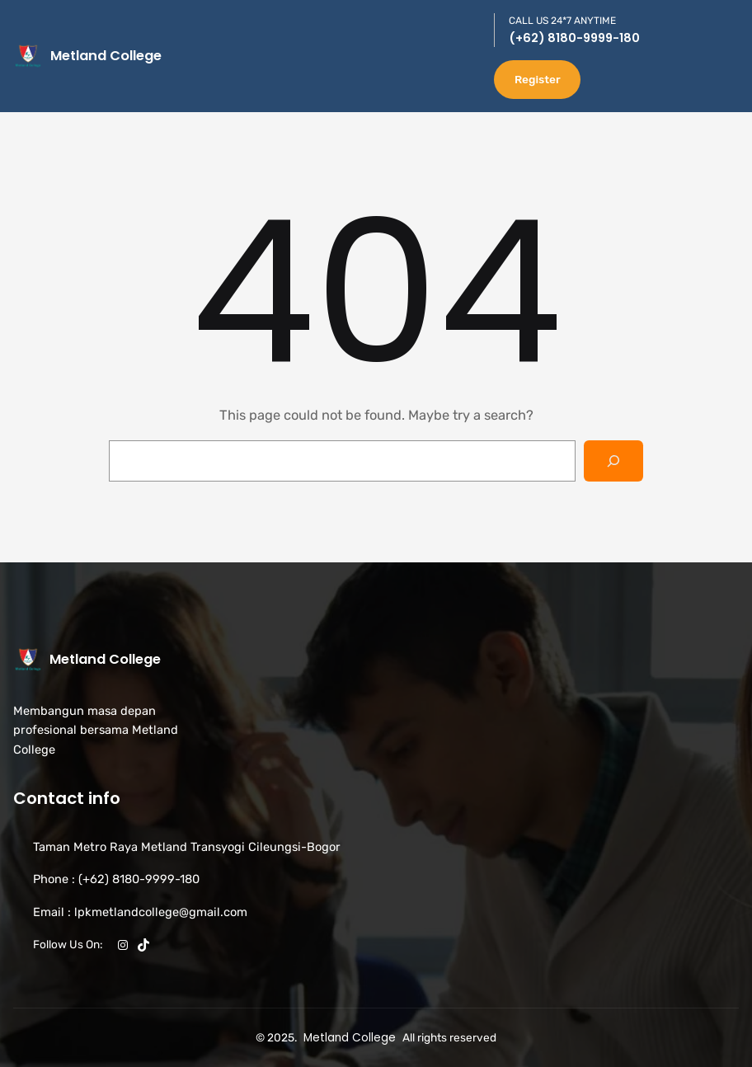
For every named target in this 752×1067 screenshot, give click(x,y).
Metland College (106, 55)
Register (538, 79)
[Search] (613, 461)
